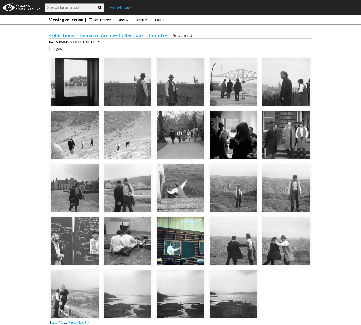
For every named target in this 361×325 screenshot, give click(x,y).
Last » (84, 322)
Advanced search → (121, 8)
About (159, 20)
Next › (73, 322)
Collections (100, 20)
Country (158, 35)
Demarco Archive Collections (111, 35)
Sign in (123, 20)
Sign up (141, 20)
